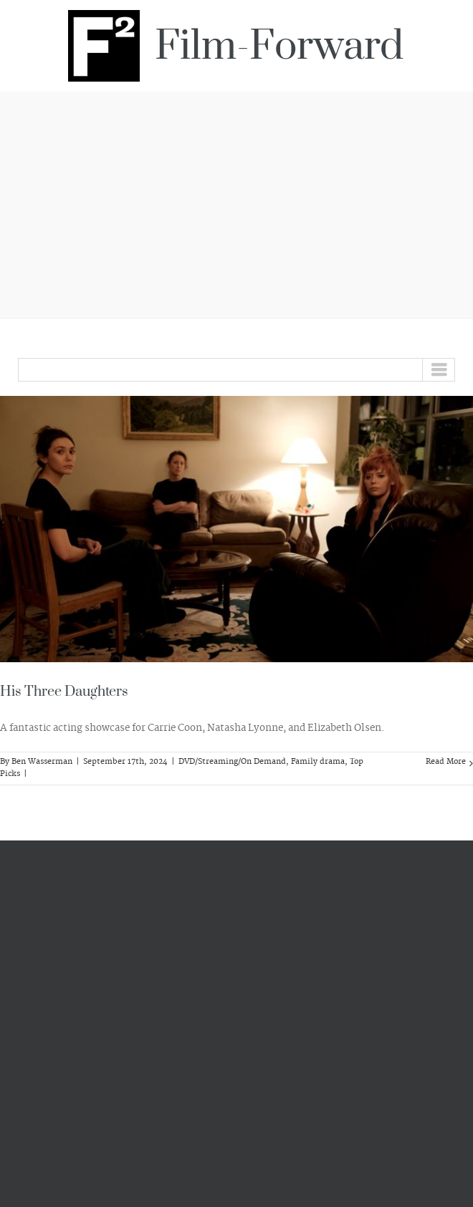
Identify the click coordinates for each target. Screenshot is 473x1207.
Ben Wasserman (41, 762)
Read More (446, 762)
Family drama (318, 762)
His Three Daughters (64, 692)
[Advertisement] (236, 202)
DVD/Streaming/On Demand (232, 762)
